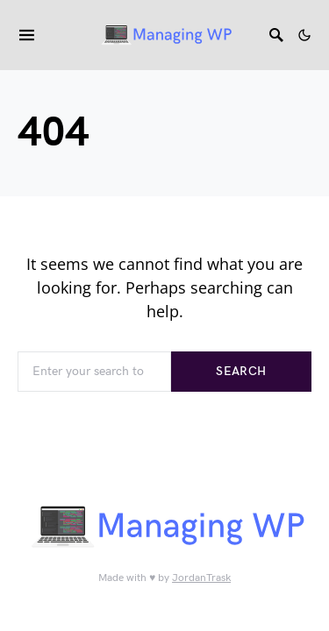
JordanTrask (201, 578)
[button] (304, 35)
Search (241, 371)
